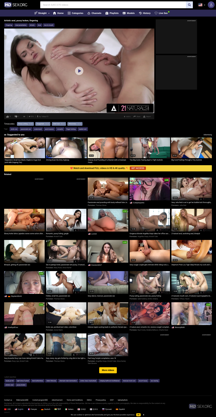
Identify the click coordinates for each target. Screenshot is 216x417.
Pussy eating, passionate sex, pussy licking (145, 296)
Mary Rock (58, 268)
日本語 (82, 409)
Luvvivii (94, 234)
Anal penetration (20, 25)
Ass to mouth (48, 25)
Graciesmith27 (96, 265)
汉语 (7, 409)
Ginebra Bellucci (152, 330)
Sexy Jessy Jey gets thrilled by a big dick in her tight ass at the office (66, 358)
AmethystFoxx (13, 327)
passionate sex (26, 129)
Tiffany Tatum (184, 299)
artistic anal (9, 385)
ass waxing (154, 381)
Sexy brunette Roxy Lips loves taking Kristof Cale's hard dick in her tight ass (24, 358)
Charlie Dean (163, 330)
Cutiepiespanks (138, 203)
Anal (39, 25)
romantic (60, 129)
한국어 (94, 409)
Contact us (8, 400)
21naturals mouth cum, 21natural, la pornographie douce (191, 296)
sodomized (38, 129)
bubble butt (83, 129)
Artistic (32, 25)
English (19, 409)
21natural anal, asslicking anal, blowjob (185, 234)
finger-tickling (71, 129)
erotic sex (14, 129)
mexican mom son (129, 381)
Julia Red (182, 205)
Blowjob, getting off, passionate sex (17, 265)
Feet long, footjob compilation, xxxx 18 (102, 358)
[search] (189, 4)
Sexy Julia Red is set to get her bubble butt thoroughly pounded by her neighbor (191, 202)
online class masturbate (88, 381)
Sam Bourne (92, 363)
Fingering (9, 25)
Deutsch (45, 409)
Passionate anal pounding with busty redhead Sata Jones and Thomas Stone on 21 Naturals (108, 202)
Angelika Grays (143, 236)
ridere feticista (51, 381)
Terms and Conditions (75, 400)
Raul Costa (142, 330)
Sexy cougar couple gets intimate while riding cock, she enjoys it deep (150, 265)
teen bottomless (37, 381)
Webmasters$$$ (22, 400)
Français (32, 409)
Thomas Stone (101, 205)
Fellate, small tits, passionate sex (58, 296)
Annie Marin (58, 330)
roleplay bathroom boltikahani (110, 381)
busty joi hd (9, 381)
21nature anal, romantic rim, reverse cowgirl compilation (150, 327)
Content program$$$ (40, 400)
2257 (112, 400)
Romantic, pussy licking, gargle (57, 234)
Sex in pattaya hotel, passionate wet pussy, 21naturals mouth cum (66, 265)
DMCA (89, 400)
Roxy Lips (15, 361)
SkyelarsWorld (16, 296)
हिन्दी (57, 409)
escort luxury (143, 381)
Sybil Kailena (142, 299)
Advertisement (57, 400)
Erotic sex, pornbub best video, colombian (61, 327)
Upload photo (123, 400)
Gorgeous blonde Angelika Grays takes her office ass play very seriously (150, 234)
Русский (107, 409)
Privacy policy (101, 400)
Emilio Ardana (153, 299)
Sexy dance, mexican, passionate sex (101, 296)
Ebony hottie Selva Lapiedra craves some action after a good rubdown (24, 234)
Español (120, 409)
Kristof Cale (58, 236)
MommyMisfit (180, 327)
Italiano (69, 409)
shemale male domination (68, 381)
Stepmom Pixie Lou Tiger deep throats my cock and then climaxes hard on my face (191, 265)
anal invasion (49, 129)
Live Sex (161, 13)
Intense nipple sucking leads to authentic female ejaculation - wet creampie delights (108, 327)
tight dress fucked (23, 381)
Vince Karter (66, 268)
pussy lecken (21, 385)
